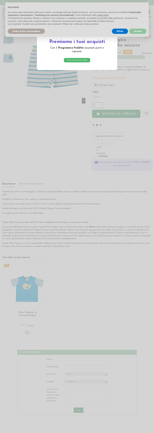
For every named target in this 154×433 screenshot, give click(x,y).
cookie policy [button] (102, 15)
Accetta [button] (138, 31)
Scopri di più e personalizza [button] (26, 31)
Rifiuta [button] (120, 31)
